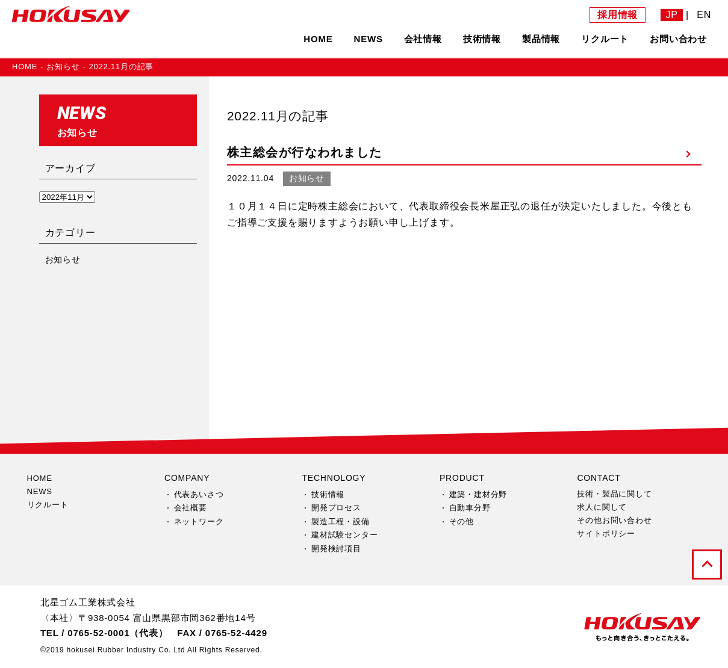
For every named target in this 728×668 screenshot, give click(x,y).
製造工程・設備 (340, 521)
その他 (461, 521)
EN (704, 15)
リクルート (605, 39)
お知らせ (62, 66)
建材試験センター (344, 534)
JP (671, 15)
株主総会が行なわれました (304, 152)
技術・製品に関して (614, 493)
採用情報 (617, 15)
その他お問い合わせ (614, 520)
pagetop (707, 564)
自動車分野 (470, 507)
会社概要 (190, 507)
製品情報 (541, 39)
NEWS (368, 39)
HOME (317, 39)
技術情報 (482, 39)
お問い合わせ (678, 39)
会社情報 (423, 39)
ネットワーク (199, 521)
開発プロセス (336, 507)
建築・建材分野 (478, 494)
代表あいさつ (199, 494)
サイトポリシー (606, 533)
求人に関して (602, 507)
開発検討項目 (336, 548)
